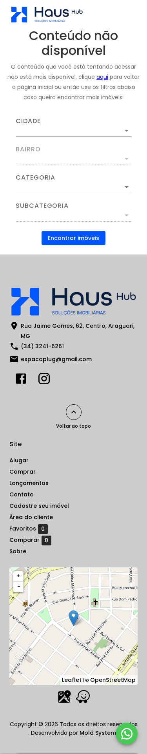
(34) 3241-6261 (42, 346)
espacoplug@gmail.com (56, 359)
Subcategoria (42, 206)
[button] (73, 187)
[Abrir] (126, 130)
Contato (21, 494)
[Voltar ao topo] (74, 412)
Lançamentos (29, 483)
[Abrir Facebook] (21, 380)
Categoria (35, 177)
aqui (102, 77)
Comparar (30, 540)
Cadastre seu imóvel (39, 506)
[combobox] (73, 127)
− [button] (18, 586)
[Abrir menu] (124, 14)
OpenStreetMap (113, 680)
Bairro (28, 149)
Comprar (22, 472)
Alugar (19, 460)
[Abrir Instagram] (44, 380)
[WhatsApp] (127, 734)
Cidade (28, 121)
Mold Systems (99, 733)
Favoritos (28, 529)
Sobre (17, 551)
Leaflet (72, 680)
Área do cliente (31, 517)
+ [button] (18, 576)
